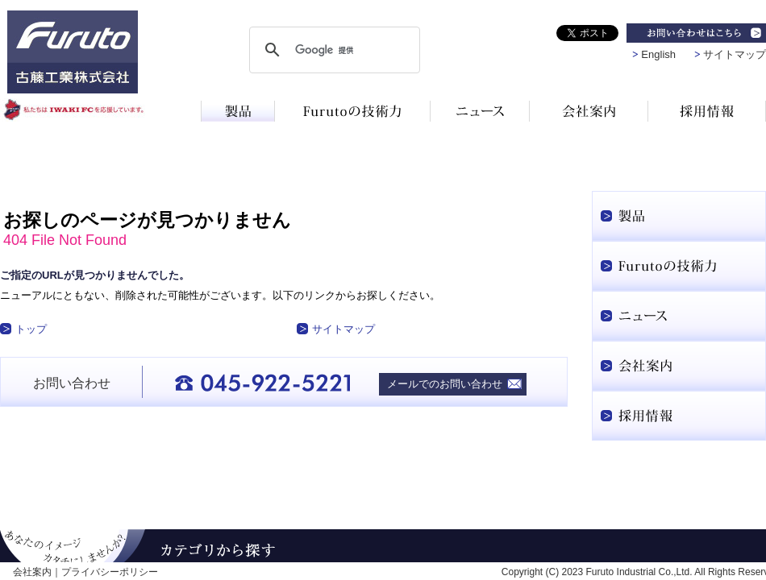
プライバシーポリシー (109, 572)
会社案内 (32, 572)
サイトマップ (734, 54)
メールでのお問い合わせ (444, 384)
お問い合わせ (71, 383)
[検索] (332, 50)
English (658, 54)
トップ (31, 329)
